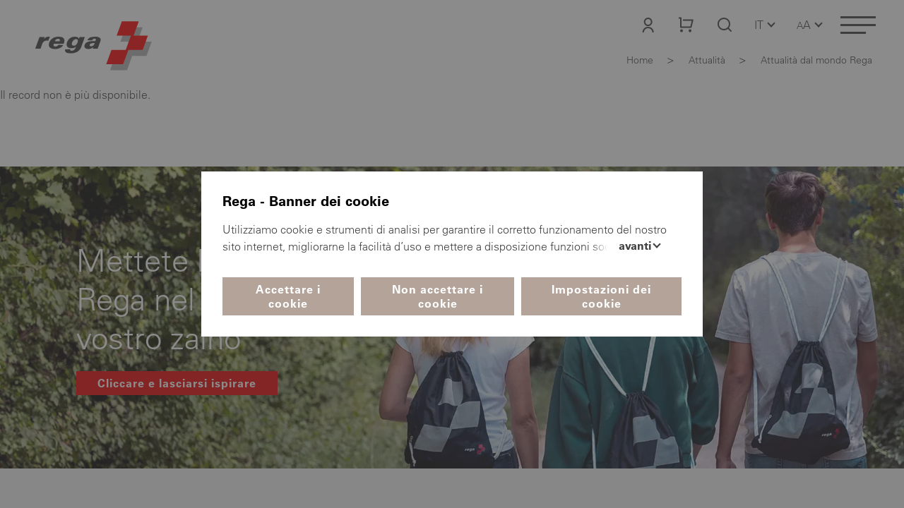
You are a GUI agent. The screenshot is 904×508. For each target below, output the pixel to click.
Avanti (636, 245)
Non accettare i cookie (437, 296)
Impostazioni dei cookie (601, 296)
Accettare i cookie (288, 296)
